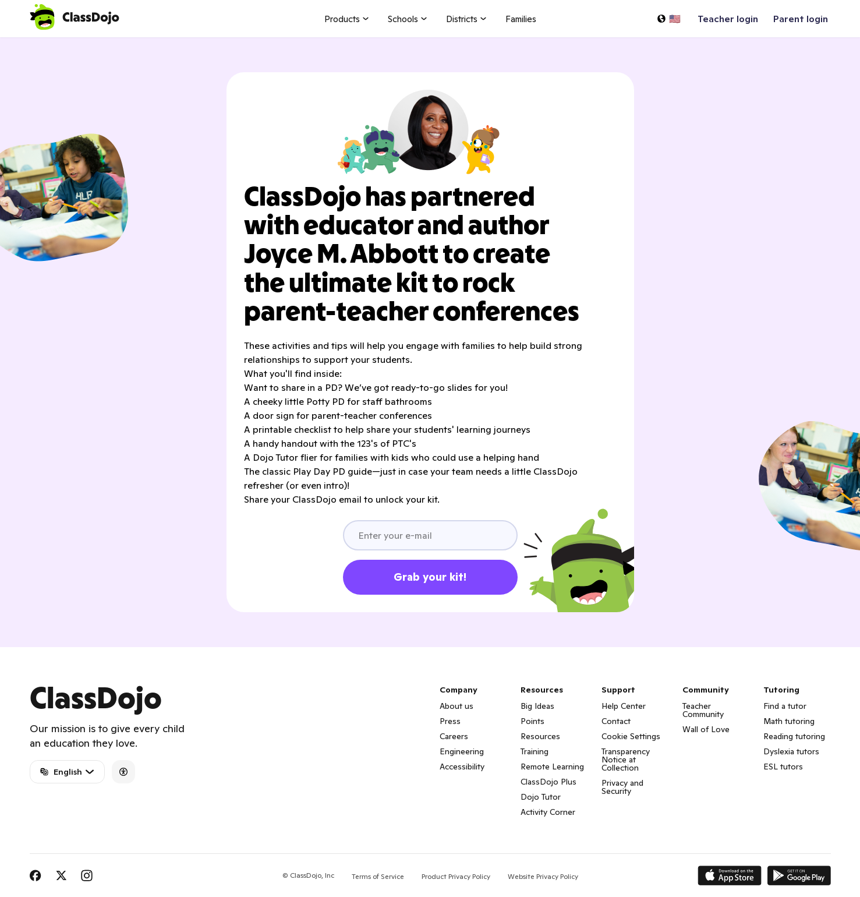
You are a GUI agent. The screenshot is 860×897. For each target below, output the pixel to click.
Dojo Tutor (541, 797)
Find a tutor (784, 706)
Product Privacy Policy (456, 876)
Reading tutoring (794, 736)
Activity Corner (548, 812)
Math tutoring (789, 721)
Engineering (462, 751)
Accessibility (462, 766)
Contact (616, 721)
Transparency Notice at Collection (625, 759)
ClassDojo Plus (548, 781)
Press (450, 721)
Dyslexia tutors (791, 751)
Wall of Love (706, 729)
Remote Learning (552, 766)
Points (532, 721)
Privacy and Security (622, 787)
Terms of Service (378, 876)
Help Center (623, 706)
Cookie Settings (630, 736)
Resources (540, 736)
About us (456, 706)
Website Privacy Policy (543, 876)
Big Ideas (537, 706)
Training (534, 751)
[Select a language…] (668, 18)
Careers (454, 736)
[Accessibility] (123, 771)
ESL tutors (783, 766)
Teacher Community (703, 710)
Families (520, 18)
